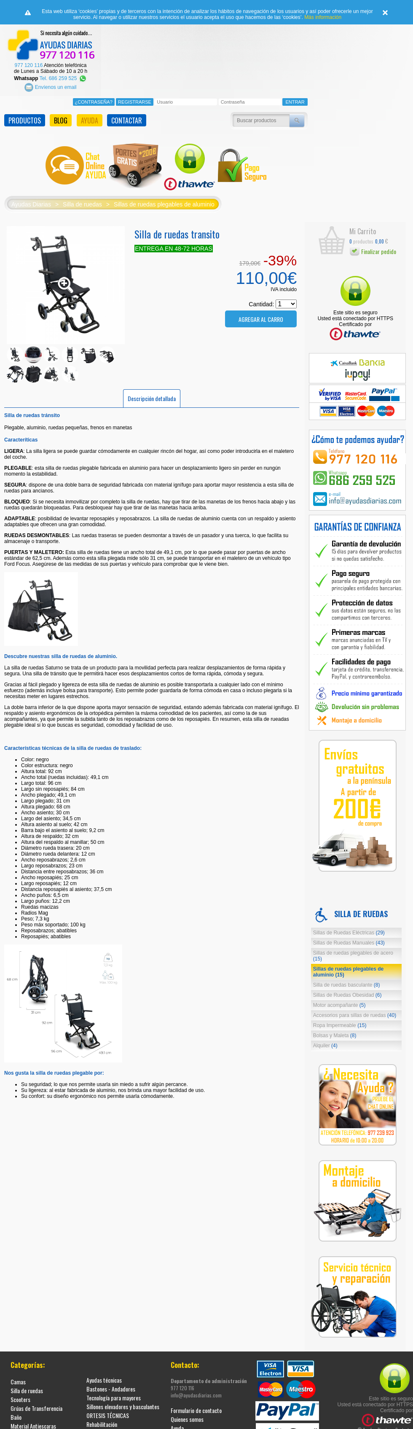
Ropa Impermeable (340, 1025)
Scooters (20, 1399)
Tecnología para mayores (113, 1397)
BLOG (60, 120)
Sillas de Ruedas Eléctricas (349, 933)
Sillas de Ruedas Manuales (349, 943)
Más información (322, 17)
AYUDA (89, 120)
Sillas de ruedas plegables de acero (353, 956)
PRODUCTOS (24, 120)
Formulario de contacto (196, 1410)
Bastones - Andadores (110, 1388)
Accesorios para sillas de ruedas (354, 1015)
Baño (16, 1417)
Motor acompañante (339, 1005)
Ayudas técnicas (104, 1379)
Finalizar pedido (372, 251)
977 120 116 (29, 65)
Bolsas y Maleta (335, 1035)
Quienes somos (187, 1419)
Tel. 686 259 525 (63, 78)
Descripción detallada (152, 398)
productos (361, 241)
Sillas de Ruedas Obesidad (347, 995)
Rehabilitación (101, 1424)
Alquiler (325, 1046)
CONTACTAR (126, 120)
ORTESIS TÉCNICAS (107, 1415)
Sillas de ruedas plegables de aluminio (164, 204)
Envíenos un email (50, 87)
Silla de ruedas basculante (346, 985)
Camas (18, 1381)
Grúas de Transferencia (36, 1408)
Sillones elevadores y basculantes (122, 1406)
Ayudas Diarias (31, 204)
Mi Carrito (362, 231)
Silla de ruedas (82, 204)
